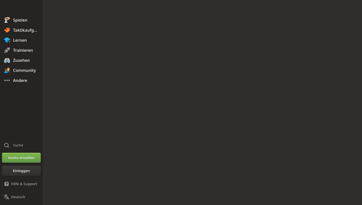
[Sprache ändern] (21, 197)
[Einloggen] (21, 171)
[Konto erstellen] (21, 158)
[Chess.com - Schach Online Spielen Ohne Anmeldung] (21, 8)
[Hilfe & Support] (21, 184)
